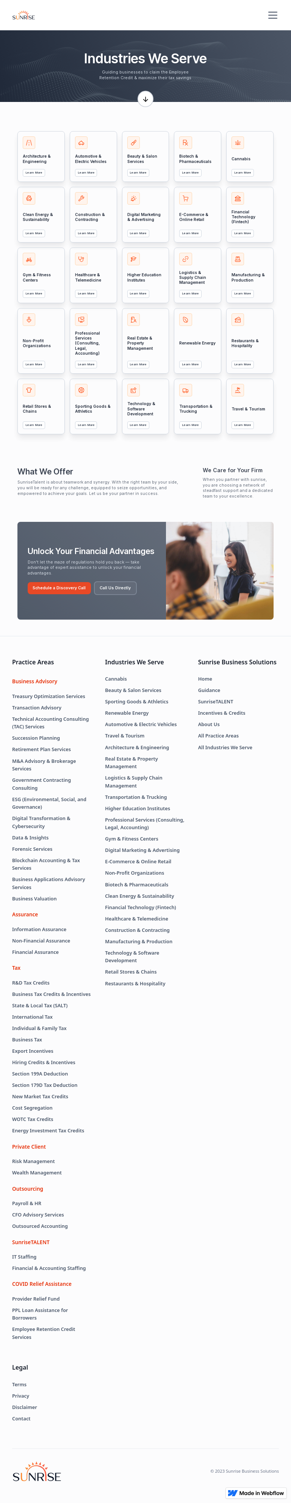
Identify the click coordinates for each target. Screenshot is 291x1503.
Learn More (33, 172)
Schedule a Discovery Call (59, 588)
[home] (23, 15)
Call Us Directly (115, 588)
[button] (271, 15)
